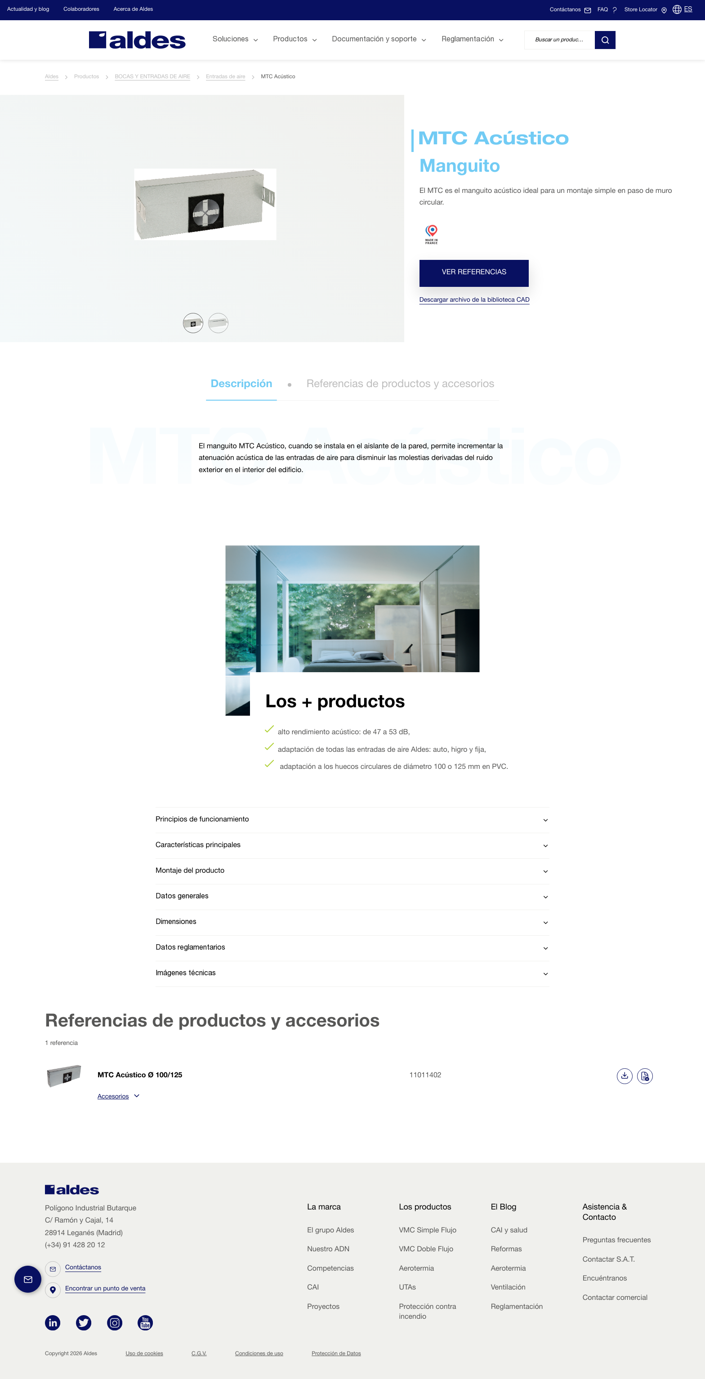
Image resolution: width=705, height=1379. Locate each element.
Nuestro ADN (328, 1250)
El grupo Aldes (330, 1231)
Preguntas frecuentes (617, 1241)
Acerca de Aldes (133, 10)
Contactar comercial (615, 1298)
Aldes (51, 77)
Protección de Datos (336, 1354)
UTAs (407, 1288)
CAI (313, 1288)
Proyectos (323, 1307)
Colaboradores (81, 10)
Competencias (330, 1269)
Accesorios (117, 1097)
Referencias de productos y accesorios (401, 384)
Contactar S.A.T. (609, 1260)
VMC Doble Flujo (426, 1250)
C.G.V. (199, 1354)
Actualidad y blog (28, 10)
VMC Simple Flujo (427, 1231)
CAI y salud (509, 1231)
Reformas (506, 1250)
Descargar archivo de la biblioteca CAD (474, 301)
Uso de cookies (144, 1354)
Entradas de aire (225, 77)
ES (688, 10)
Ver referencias (474, 273)
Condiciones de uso (259, 1354)
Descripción (241, 384)
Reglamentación (517, 1307)
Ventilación (508, 1288)
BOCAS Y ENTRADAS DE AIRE (152, 77)
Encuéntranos (605, 1279)
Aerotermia (416, 1269)
